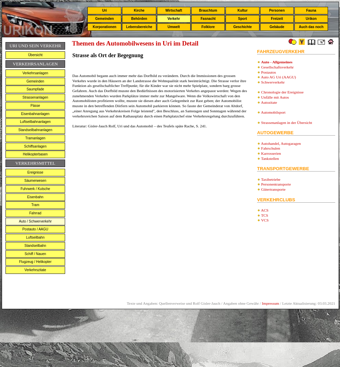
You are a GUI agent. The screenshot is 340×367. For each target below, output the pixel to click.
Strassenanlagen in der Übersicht (286, 123)
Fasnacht (208, 19)
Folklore (208, 27)
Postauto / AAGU (35, 229)
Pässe (35, 105)
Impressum (270, 303)
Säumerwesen (35, 180)
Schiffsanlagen (35, 146)
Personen (277, 10)
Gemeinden (104, 19)
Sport (242, 19)
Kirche (139, 10)
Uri (104, 10)
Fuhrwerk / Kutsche (35, 189)
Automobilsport (273, 112)
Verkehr (173, 19)
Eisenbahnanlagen (35, 114)
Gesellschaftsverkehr (277, 67)
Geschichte (242, 27)
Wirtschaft (173, 10)
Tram (35, 205)
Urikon (311, 19)
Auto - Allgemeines (276, 62)
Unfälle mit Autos (275, 97)
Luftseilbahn (35, 237)
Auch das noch (311, 27)
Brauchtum (208, 10)
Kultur (242, 10)
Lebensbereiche (139, 27)
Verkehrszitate (35, 270)
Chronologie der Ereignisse (282, 92)
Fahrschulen (270, 148)
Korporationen (104, 27)
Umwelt (174, 27)
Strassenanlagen (35, 97)
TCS (264, 215)
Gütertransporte (273, 189)
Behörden (139, 19)
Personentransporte (276, 184)
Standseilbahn (35, 246)
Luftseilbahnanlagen (35, 122)
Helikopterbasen (35, 154)
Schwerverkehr (273, 82)
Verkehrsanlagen (35, 73)
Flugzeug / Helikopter (35, 262)
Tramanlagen (35, 138)
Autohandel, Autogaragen (281, 143)
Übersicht (35, 55)
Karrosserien (271, 153)
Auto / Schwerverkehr (35, 221)
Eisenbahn (35, 197)
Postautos (268, 72)
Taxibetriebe (270, 179)
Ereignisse (35, 172)
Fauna (311, 10)
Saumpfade (35, 89)
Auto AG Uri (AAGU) (278, 77)
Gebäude (277, 27)
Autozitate (269, 102)
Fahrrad (35, 213)
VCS (265, 220)
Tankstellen (270, 158)
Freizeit (277, 19)
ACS (264, 210)
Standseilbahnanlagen (35, 130)
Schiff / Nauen (35, 254)
